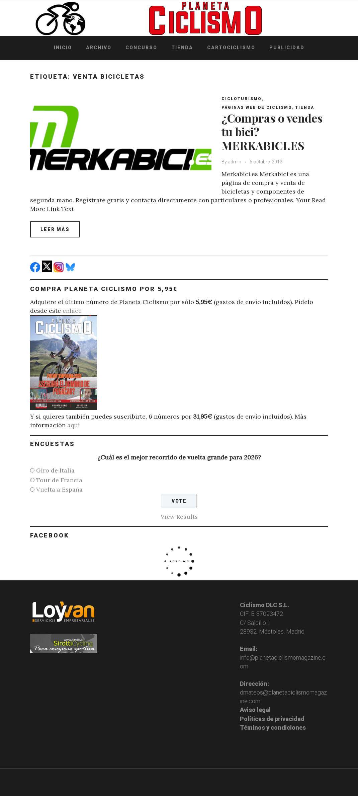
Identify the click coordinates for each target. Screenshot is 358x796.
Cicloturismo (241, 98)
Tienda (182, 47)
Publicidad (286, 47)
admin (234, 161)
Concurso (141, 47)
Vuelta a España (59, 489)
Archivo (98, 47)
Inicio (63, 47)
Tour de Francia (59, 480)
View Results (179, 516)
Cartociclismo (231, 47)
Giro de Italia (55, 470)
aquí (73, 425)
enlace (72, 310)
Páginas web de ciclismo (256, 107)
